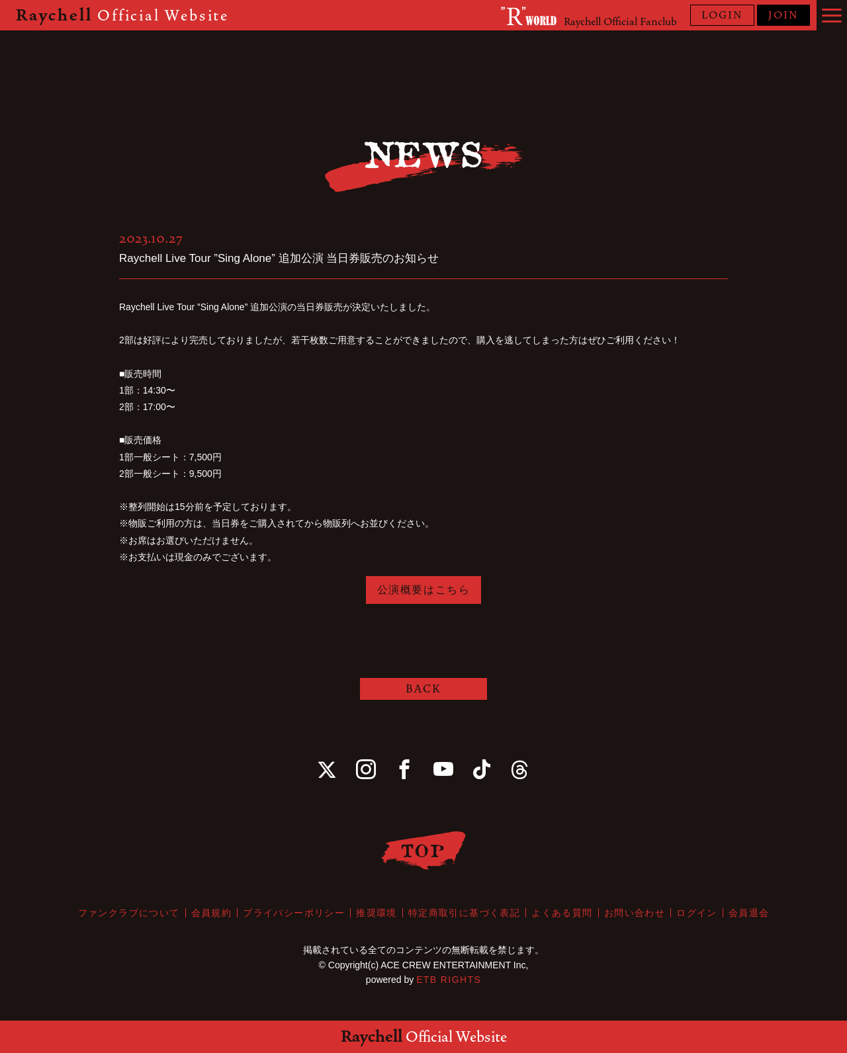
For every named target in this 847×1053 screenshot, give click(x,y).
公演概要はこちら (423, 589)
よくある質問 (561, 912)
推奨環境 (376, 912)
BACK (423, 689)
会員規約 (211, 912)
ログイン (696, 912)
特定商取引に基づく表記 (464, 912)
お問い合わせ (634, 912)
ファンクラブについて (129, 912)
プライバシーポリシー (294, 912)
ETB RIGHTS (448, 979)
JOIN (783, 15)
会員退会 (749, 912)
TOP (424, 850)
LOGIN (722, 15)
